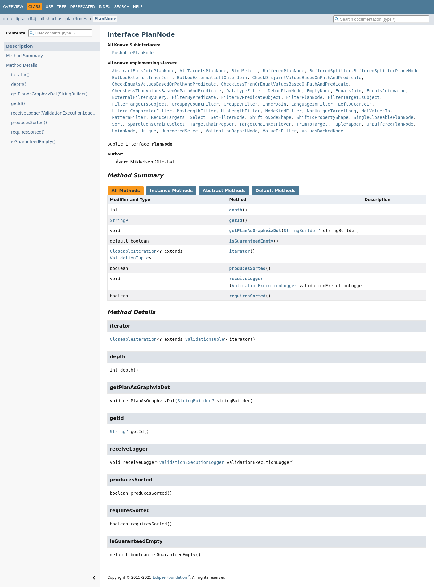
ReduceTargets (168, 117)
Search (121, 7)
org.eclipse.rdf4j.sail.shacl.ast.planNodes (45, 19)
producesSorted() (29, 122)
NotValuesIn (376, 110)
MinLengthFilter (240, 110)
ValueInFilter (280, 130)
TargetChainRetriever (265, 124)
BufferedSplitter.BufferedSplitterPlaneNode (364, 70)
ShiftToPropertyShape (323, 117)
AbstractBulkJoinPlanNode (143, 70)
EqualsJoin (348, 90)
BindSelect (244, 70)
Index (104, 7)
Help (138, 7)
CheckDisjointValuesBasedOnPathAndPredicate (307, 77)
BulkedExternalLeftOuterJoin (212, 77)
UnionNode (123, 130)
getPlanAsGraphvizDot (255, 230)
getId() (18, 103)
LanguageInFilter (312, 104)
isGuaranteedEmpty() (33, 141)
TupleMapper (347, 124)
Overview (13, 7)
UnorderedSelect (180, 130)
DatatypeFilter (244, 90)
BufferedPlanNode (283, 70)
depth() (18, 84)
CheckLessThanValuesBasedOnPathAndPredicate (166, 90)
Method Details (21, 65)
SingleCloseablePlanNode (383, 117)
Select (198, 117)
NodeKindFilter (283, 110)
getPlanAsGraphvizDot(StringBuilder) (49, 94)
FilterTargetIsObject (354, 97)
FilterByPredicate (194, 97)
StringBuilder (301, 230)
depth (235, 209)
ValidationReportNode (232, 130)
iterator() (20, 75)
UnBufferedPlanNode (389, 124)
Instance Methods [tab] (171, 190)
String (117, 220)
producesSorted (247, 268)
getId (235, 220)
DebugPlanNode (285, 90)
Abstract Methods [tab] (224, 190)
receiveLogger (246, 278)
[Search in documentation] (381, 19)
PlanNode (105, 19)
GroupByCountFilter (195, 104)
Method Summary (24, 56)
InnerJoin (274, 104)
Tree (61, 7)
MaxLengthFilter (196, 110)
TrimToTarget (312, 124)
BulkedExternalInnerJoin (142, 77)
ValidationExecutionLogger (264, 285)
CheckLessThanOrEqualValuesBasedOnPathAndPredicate (284, 84)
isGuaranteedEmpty (251, 241)
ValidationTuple (129, 257)
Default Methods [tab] (276, 190)
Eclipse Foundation (170, 577)
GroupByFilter (241, 104)
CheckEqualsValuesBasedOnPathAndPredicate (164, 84)
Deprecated (82, 7)
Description (19, 46)
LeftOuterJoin (355, 104)
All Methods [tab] (125, 190)
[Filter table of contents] (60, 33)
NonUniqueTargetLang (331, 110)
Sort (117, 124)
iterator (239, 251)
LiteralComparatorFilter (142, 110)
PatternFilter (129, 117)
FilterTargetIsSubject (139, 104)
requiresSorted (247, 295)
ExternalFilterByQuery (139, 97)
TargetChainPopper (212, 124)
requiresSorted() (28, 132)
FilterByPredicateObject (251, 97)
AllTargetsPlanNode (202, 70)
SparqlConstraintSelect (156, 124)
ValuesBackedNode (322, 130)
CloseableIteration (133, 251)
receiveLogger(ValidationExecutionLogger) (55, 113)
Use (49, 7)
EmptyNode (318, 90)
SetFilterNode (228, 117)
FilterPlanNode (304, 97)
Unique (148, 130)
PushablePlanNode (133, 52)
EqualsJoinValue (385, 90)
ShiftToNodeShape (270, 117)
